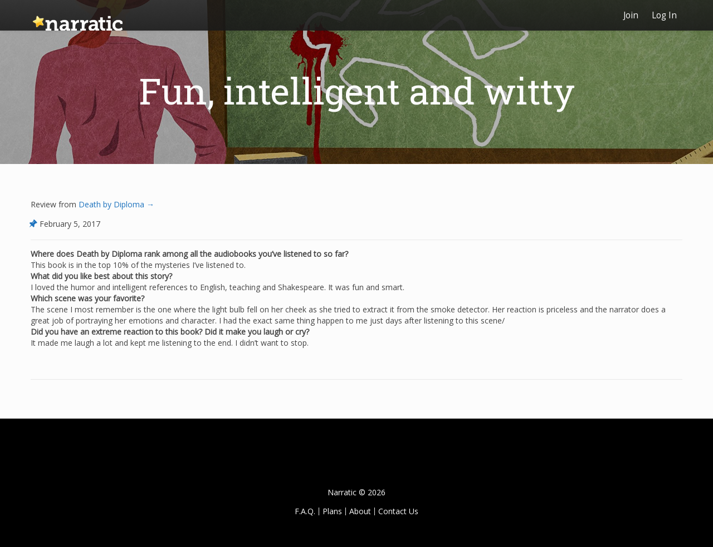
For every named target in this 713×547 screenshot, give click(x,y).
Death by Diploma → (115, 204)
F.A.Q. (305, 511)
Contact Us (398, 511)
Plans (332, 511)
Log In (664, 15)
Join (630, 15)
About (360, 511)
